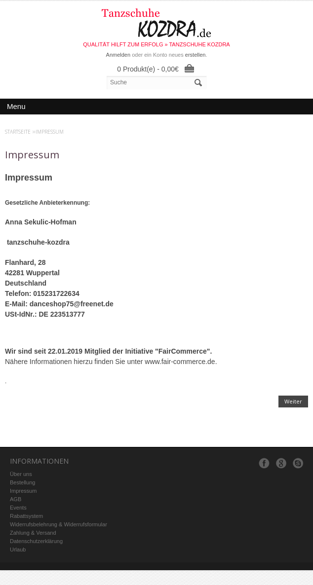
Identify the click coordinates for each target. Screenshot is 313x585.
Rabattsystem (26, 516)
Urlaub (18, 549)
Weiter (293, 401)
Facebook (264, 463)
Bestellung (22, 482)
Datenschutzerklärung (36, 541)
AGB (15, 499)
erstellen (195, 55)
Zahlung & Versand (33, 533)
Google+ (280, 463)
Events (18, 508)
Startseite (18, 131)
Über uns (21, 474)
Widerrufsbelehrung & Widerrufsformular (58, 524)
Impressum (50, 131)
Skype (297, 463)
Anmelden (118, 55)
